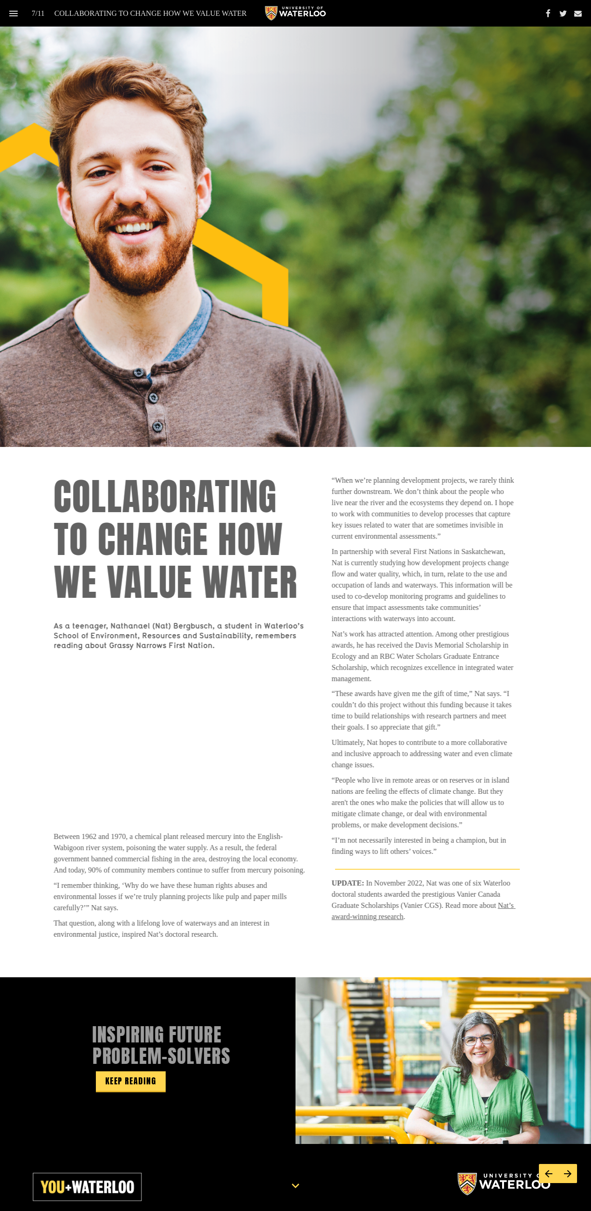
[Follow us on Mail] (577, 13)
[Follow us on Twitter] (563, 13)
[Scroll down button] (295, 1186)
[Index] (13, 13)
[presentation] (295, 223)
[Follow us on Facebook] (548, 13)
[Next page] (567, 1173)
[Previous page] (548, 1173)
